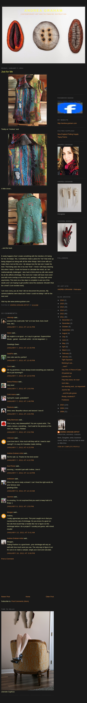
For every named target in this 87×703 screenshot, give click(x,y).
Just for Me (66, 390)
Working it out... (67, 363)
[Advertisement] (20, 577)
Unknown (10, 438)
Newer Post (5, 597)
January (65, 357)
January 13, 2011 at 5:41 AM (21, 532)
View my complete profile (69, 446)
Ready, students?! (68, 396)
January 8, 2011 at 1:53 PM (20, 506)
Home (28, 597)
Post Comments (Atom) (20, 601)
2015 (62, 304)
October (65, 327)
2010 (62, 405)
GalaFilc (10, 354)
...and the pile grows (69, 393)
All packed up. (67, 373)
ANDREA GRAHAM (43, 10)
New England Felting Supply (68, 134)
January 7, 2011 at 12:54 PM (21, 376)
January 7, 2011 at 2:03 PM (20, 414)
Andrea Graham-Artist (15, 453)
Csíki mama (11, 394)
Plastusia (10, 407)
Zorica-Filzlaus (12, 382)
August (65, 333)
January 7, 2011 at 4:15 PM (20, 447)
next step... (66, 383)
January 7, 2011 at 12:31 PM (21, 327)
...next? (64, 366)
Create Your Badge (75, 101)
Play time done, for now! (70, 380)
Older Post (50, 597)
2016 (62, 300)
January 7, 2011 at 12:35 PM (21, 348)
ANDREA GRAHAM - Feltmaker (69, 289)
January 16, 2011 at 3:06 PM (21, 553)
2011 (62, 317)
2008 (62, 412)
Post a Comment (7, 559)
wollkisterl (10, 479)
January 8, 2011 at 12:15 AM (21, 491)
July (64, 337)
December (66, 320)
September (66, 330)
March (64, 350)
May (64, 343)
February (65, 353)
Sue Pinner (11, 466)
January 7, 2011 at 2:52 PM (20, 432)
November (66, 323)
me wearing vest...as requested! (73, 386)
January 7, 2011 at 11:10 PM (21, 473)
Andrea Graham (63, 101)
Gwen (9, 333)
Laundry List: (66, 376)
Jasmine (10, 497)
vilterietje (10, 317)
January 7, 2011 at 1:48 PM (20, 401)
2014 (62, 307)
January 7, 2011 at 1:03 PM (20, 389)
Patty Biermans (12, 420)
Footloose (65, 400)
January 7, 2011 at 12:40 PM (21, 360)
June (64, 340)
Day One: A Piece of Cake (71, 370)
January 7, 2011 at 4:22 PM (20, 460)
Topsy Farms (62, 137)
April (64, 347)
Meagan (10, 512)
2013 (62, 310)
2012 (62, 314)
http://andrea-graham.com (67, 123)
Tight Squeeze (67, 360)
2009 (62, 408)
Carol (9, 366)
